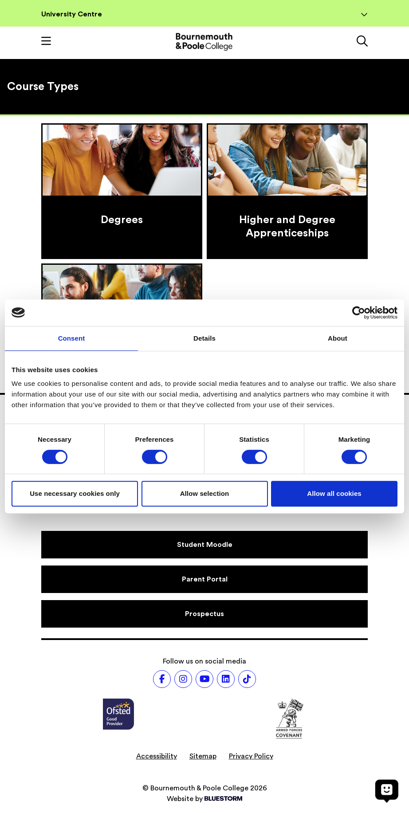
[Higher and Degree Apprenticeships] (287, 191)
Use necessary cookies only (75, 493)
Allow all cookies (334, 493)
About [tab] (337, 338)
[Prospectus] (204, 614)
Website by (204, 798)
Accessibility (156, 756)
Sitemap (202, 756)
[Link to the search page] (362, 42)
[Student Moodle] (204, 544)
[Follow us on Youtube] (204, 679)
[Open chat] (387, 791)
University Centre (204, 14)
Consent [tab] (71, 338)
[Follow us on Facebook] (162, 679)
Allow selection (204, 493)
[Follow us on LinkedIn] (226, 679)
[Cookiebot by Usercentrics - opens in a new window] (358, 312)
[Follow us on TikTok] (247, 679)
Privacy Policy (251, 756)
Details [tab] (204, 338)
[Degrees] (121, 191)
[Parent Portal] (204, 579)
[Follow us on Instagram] (183, 679)
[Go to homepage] (204, 42)
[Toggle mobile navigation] (46, 42)
